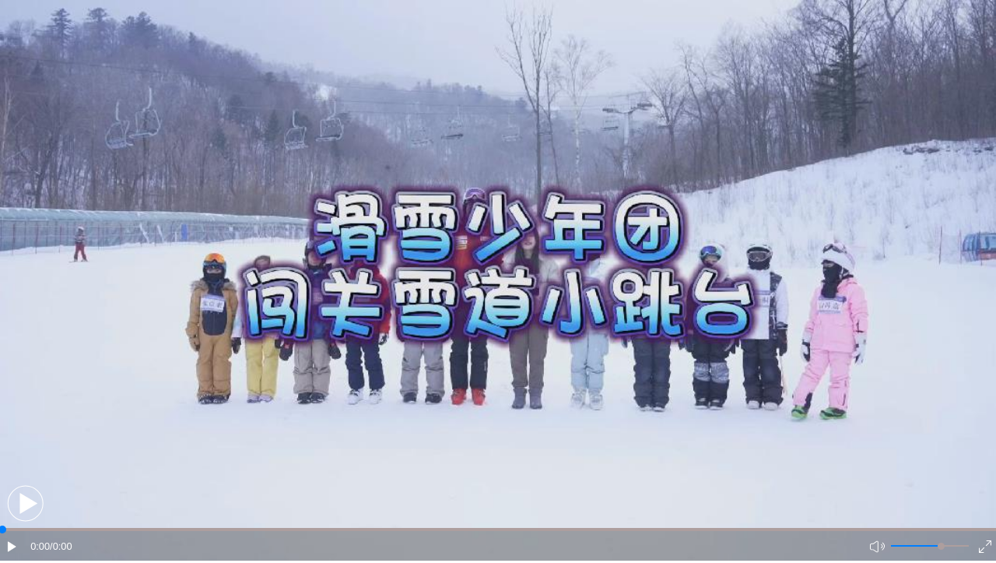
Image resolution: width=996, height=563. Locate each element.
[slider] (941, 546)
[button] (25, 503)
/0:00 (61, 546)
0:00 (40, 546)
